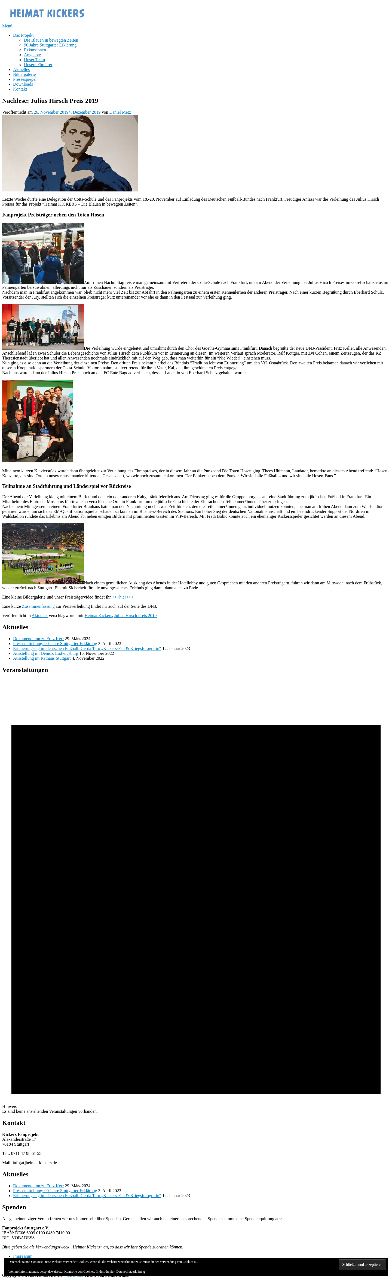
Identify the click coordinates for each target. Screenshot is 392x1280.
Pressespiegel (24, 79)
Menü (7, 26)
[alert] (196, 896)
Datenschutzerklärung (130, 1271)
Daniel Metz (120, 112)
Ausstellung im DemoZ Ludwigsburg (45, 653)
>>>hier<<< (122, 597)
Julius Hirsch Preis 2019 (135, 615)
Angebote (32, 54)
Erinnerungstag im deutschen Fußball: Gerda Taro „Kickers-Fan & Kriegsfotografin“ (87, 648)
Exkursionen (35, 50)
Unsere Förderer (38, 64)
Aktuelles (21, 69)
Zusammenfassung (38, 606)
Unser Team (34, 59)
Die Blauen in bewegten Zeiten (51, 40)
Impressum (22, 1256)
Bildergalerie (24, 74)
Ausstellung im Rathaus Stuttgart (42, 658)
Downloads (23, 84)
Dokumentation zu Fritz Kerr (38, 638)
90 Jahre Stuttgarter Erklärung (50, 45)
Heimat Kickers (98, 615)
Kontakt (20, 89)
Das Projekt (23, 35)
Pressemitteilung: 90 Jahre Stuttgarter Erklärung (55, 643)
